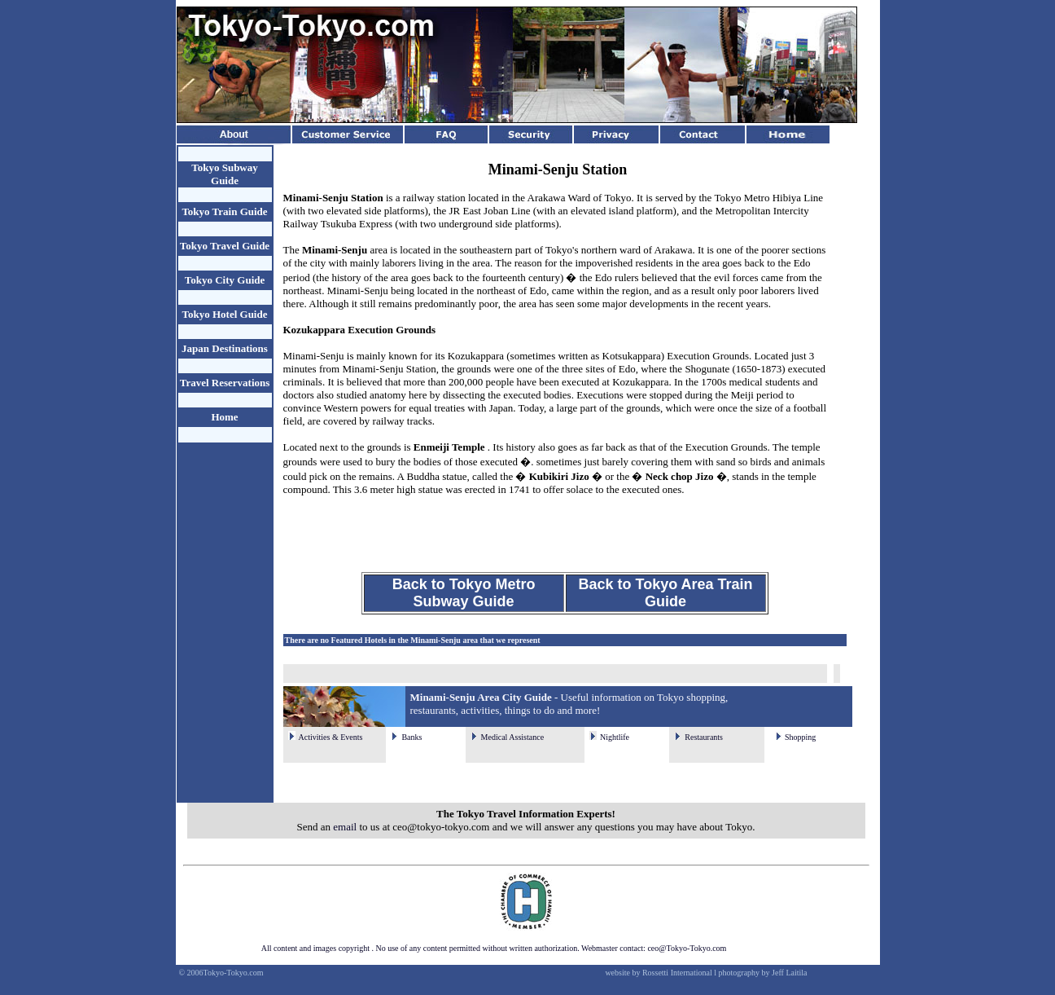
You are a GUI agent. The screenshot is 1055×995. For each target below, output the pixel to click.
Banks (411, 737)
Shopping (800, 737)
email (345, 827)
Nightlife (614, 737)
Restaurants (704, 737)
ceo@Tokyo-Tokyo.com (686, 948)
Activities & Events (331, 737)
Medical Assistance (512, 737)
